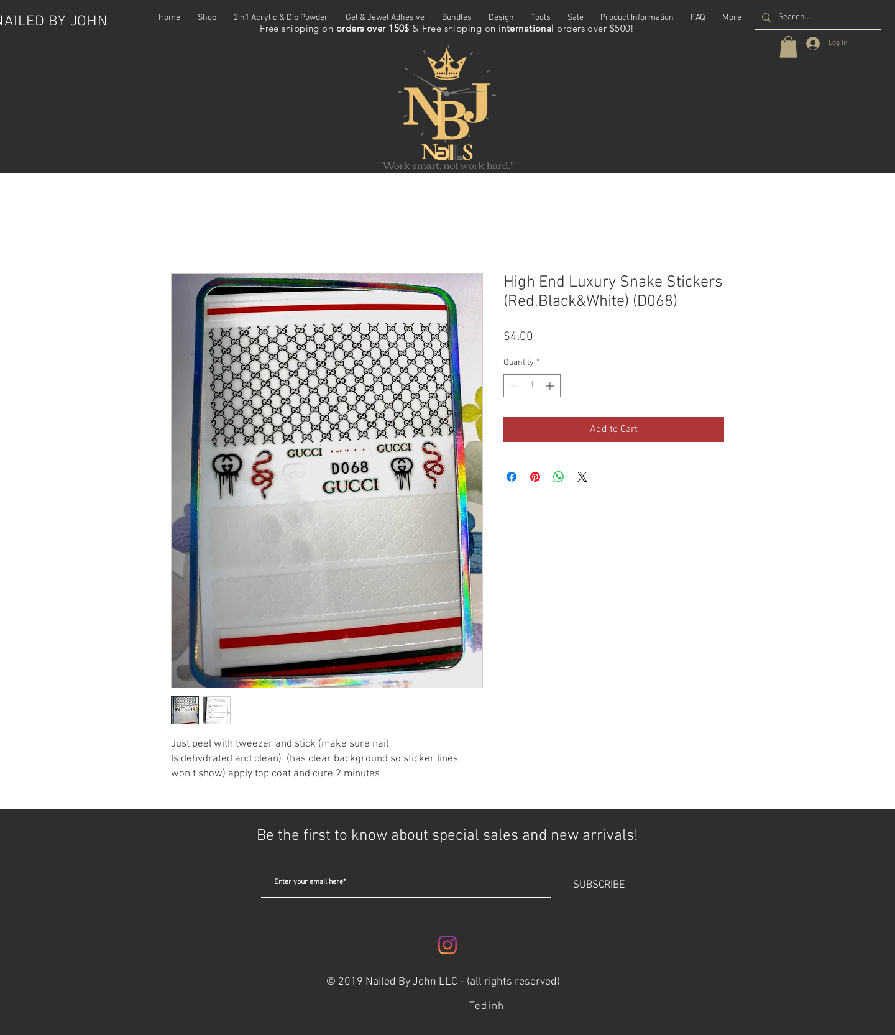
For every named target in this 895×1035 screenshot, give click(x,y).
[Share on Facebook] (511, 476)
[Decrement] (513, 386)
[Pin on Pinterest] (535, 476)
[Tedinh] (488, 1006)
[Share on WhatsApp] (558, 476)
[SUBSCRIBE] (598, 885)
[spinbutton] (532, 386)
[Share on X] (582, 476)
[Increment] (551, 386)
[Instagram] (447, 945)
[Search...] (816, 17)
